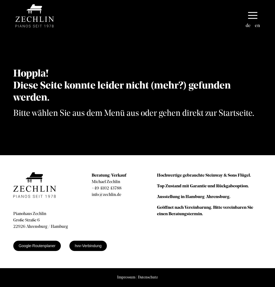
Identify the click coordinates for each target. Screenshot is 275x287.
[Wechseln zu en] (257, 26)
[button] (253, 16)
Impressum (126, 277)
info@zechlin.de (106, 195)
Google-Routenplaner (37, 246)
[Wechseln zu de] (248, 26)
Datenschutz (148, 277)
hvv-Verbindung (88, 246)
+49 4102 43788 (106, 188)
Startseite (235, 113)
